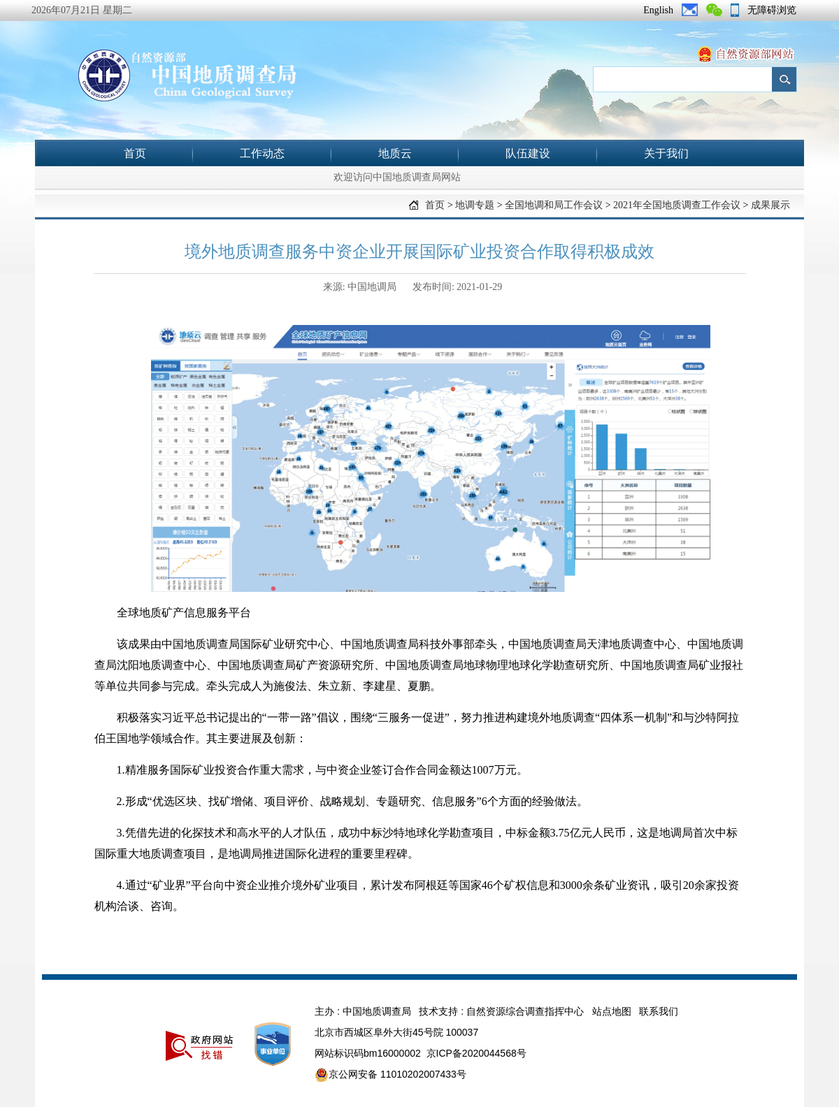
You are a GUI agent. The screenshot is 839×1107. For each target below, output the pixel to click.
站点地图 (611, 1011)
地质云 (395, 153)
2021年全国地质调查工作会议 (676, 205)
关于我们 (666, 153)
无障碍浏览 (771, 10)
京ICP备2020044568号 (476, 1053)
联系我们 (658, 1011)
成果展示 (770, 205)
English (658, 10)
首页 (135, 153)
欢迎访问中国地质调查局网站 (397, 177)
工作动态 (262, 153)
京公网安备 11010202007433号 (390, 1075)
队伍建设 (527, 153)
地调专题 (474, 205)
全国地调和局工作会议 (554, 205)
